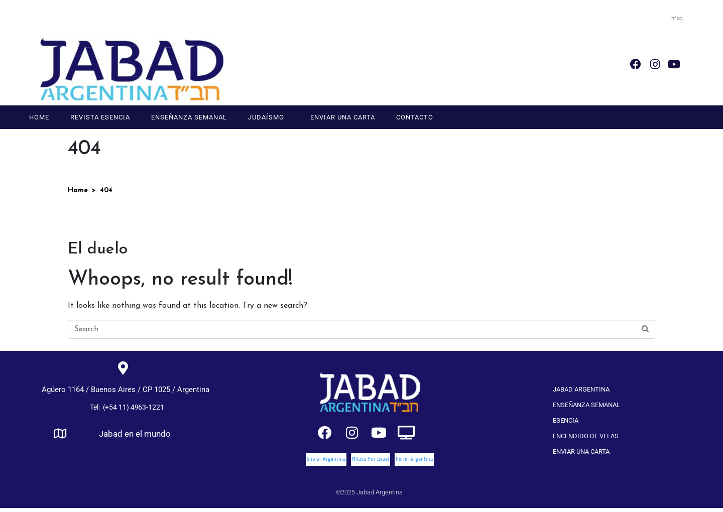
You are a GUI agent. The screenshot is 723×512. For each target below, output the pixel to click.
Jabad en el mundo (135, 434)
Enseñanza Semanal (189, 117)
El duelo (98, 249)
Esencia (565, 420)
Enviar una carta (342, 117)
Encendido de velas (586, 436)
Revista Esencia (100, 117)
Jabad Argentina (581, 389)
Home (39, 117)
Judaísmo (266, 117)
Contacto (414, 117)
